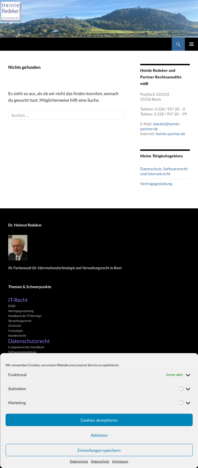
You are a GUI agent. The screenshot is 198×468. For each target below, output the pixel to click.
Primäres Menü (191, 44)
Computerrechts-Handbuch (26, 347)
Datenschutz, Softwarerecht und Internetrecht (164, 171)
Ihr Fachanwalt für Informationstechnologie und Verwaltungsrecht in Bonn (65, 267)
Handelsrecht (17, 335)
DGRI (11, 306)
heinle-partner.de (170, 133)
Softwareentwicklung (22, 352)
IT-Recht (18, 300)
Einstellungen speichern (99, 450)
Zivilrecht (14, 325)
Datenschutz (79, 461)
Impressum (120, 461)
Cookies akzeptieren (99, 420)
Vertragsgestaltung (156, 183)
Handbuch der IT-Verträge (25, 315)
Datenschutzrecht (29, 341)
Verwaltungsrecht (19, 320)
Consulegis (15, 330)
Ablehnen (99, 435)
